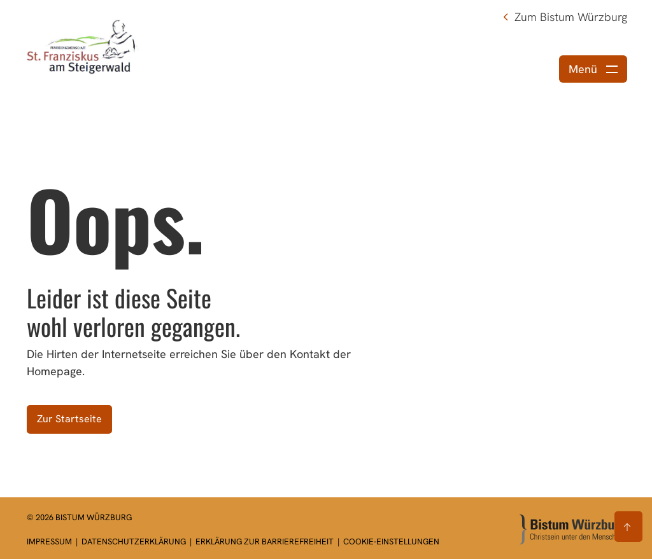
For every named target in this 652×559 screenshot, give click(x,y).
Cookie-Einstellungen (391, 541)
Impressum (50, 541)
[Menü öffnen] (593, 69)
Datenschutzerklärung (135, 541)
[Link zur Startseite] (82, 46)
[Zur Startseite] (572, 529)
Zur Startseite (69, 418)
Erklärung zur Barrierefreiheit (264, 541)
